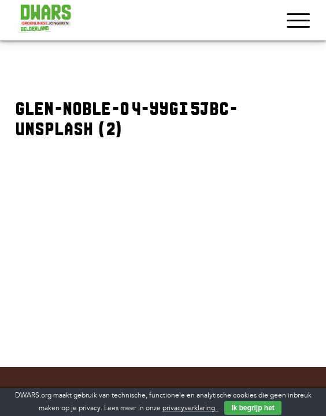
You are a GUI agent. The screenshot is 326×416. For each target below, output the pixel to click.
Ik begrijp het (253, 408)
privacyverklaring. (190, 408)
